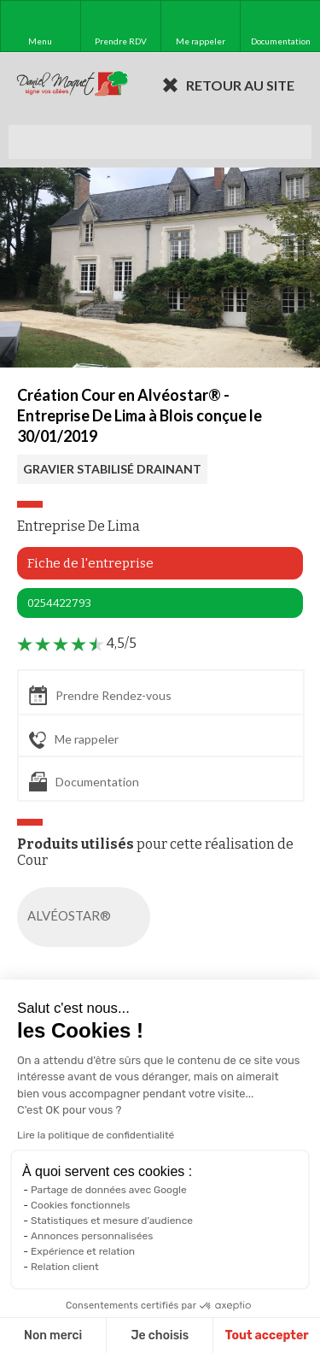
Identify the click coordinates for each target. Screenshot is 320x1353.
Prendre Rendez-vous (100, 695)
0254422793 (59, 603)
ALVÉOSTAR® (87, 917)
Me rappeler (74, 740)
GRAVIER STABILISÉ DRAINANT (112, 469)
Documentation (84, 781)
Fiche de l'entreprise (90, 563)
